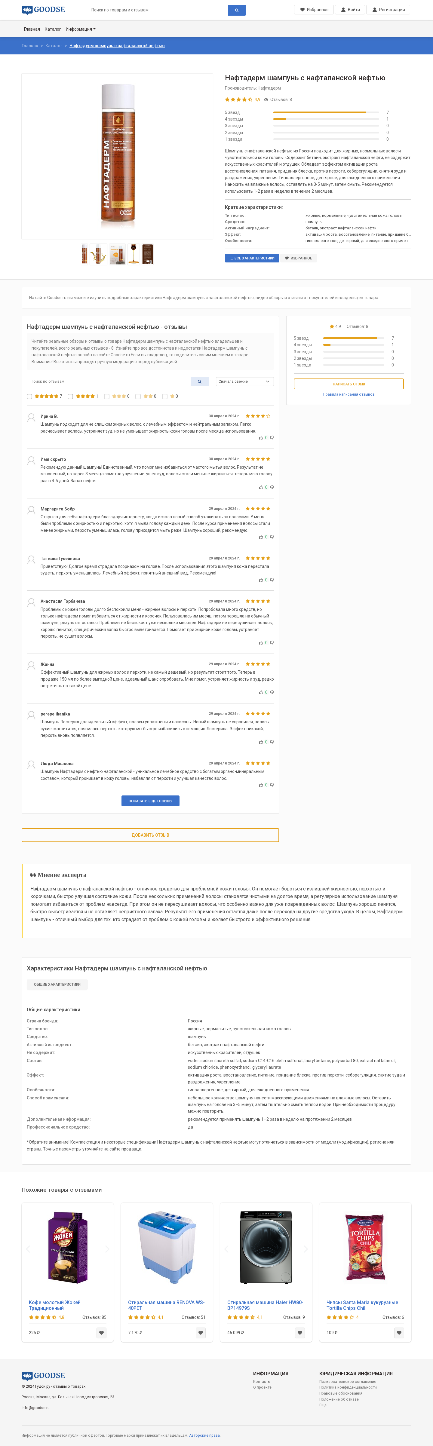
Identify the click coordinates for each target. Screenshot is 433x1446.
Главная (32, 29)
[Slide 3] (117, 254)
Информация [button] (79, 29)
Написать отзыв (349, 384)
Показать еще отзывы (150, 801)
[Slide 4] (134, 254)
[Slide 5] (147, 254)
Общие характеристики (57, 984)
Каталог (53, 29)
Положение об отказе (339, 1399)
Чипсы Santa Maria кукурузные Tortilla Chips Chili (362, 1305)
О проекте (262, 1387)
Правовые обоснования (340, 1393)
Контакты (262, 1382)
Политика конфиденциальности (348, 1387)
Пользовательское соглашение (347, 1382)
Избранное (298, 258)
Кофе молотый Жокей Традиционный (55, 1305)
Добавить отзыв (150, 835)
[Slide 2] (98, 254)
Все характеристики (252, 258)
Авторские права (204, 1435)
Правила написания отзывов (349, 394)
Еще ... (324, 1405)
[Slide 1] (84, 254)
